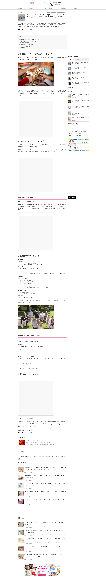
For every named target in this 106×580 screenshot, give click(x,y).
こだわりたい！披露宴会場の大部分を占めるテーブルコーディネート (42, 546)
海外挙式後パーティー (33, 8)
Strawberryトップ (21, 8)
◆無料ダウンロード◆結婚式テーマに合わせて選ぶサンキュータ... (80, 118)
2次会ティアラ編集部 (28, 472)
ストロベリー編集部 (32, 440)
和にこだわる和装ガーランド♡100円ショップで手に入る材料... (80, 101)
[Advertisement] (42, 511)
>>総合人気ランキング (73, 87)
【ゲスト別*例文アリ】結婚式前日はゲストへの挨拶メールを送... (80, 78)
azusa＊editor (74, 97)
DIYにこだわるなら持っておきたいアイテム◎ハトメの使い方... (80, 112)
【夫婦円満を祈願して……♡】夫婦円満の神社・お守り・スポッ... (80, 63)
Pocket (30, 29)
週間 (78, 59)
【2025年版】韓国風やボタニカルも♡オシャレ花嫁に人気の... (80, 73)
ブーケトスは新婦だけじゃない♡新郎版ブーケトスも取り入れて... (80, 68)
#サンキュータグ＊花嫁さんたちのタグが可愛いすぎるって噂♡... (80, 95)
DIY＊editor (74, 103)
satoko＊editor (74, 80)
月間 (85, 59)
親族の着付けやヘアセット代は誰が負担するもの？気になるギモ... (80, 83)
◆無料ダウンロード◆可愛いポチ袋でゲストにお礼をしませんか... (80, 107)
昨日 (71, 59)
